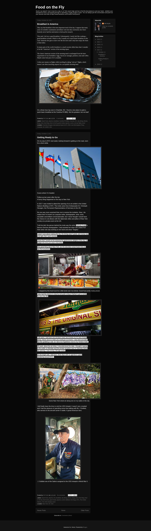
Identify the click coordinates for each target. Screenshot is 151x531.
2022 (98, 39)
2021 (98, 42)
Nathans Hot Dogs (71, 500)
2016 (98, 64)
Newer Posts (41, 510)
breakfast (56, 121)
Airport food (45, 121)
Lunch (71, 123)
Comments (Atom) (67, 515)
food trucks (46, 500)
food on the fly (54, 123)
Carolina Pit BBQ (64, 121)
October (101, 52)
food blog (46, 123)
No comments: (61, 495)
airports (51, 121)
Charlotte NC (73, 121)
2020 (98, 44)
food (42, 123)
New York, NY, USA (48, 503)
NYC (78, 500)
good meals (61, 123)
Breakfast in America (47, 24)
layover (67, 123)
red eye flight (77, 123)
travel (83, 123)
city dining (80, 121)
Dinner (85, 121)
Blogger (85, 527)
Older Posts (85, 510)
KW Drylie (107, 23)
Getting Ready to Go (47, 137)
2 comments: (60, 118)
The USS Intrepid (47, 502)
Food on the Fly (50, 7)
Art (54, 498)
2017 (98, 50)
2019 (98, 47)
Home (63, 510)
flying (38, 123)
